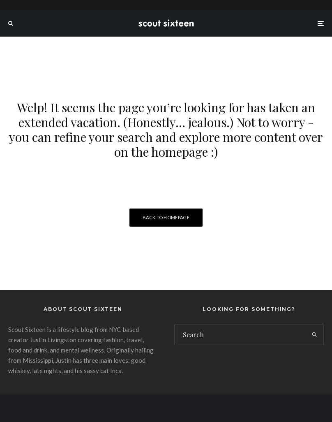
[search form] (240, 335)
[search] (314, 335)
